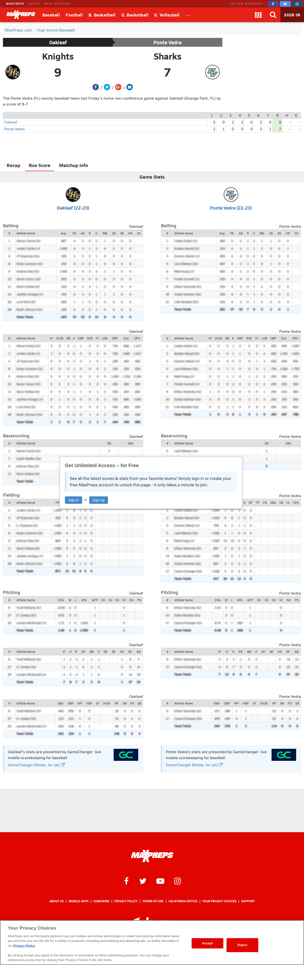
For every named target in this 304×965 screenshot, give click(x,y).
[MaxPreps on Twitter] (285, 4)
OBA (60, 703)
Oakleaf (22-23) (73, 208)
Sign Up (98, 500)
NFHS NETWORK (57, 3)
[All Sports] (188, 14)
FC (97, 338)
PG (139, 600)
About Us (56, 901)
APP (95, 600)
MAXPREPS (15, 3)
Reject (242, 945)
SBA (130, 443)
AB (83, 233)
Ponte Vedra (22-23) (231, 208)
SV (124, 600)
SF (51, 338)
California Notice (183, 901)
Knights (58, 56)
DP (251, 503)
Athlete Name (25, 233)
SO (117, 600)
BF (130, 652)
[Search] (273, 14)
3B (122, 233)
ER (83, 652)
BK (125, 703)
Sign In (73, 500)
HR (130, 233)
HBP (81, 338)
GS (139, 233)
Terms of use (153, 901)
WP (79, 703)
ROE (90, 338)
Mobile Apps (79, 901)
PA (74, 233)
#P (117, 703)
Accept (207, 943)
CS (287, 503)
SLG (126, 338)
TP (257, 503)
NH (131, 600)
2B (114, 233)
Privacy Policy (125, 901)
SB (109, 443)
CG (110, 600)
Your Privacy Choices (219, 901)
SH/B (59, 338)
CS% (296, 503)
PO (132, 703)
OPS (137, 338)
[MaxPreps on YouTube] (160, 881)
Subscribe (101, 901)
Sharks (168, 56)
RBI (105, 233)
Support (248, 901)
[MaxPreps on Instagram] (297, 4)
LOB (104, 338)
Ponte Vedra (167, 42)
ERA (61, 600)
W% (84, 600)
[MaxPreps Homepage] (152, 856)
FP (57, 503)
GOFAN (34, 3)
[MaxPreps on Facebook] (273, 4)
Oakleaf (58, 42)
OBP (115, 338)
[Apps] (258, 14)
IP (64, 652)
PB (265, 503)
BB (68, 338)
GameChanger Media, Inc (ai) (36, 764)
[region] (152, 942)
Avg (63, 233)
